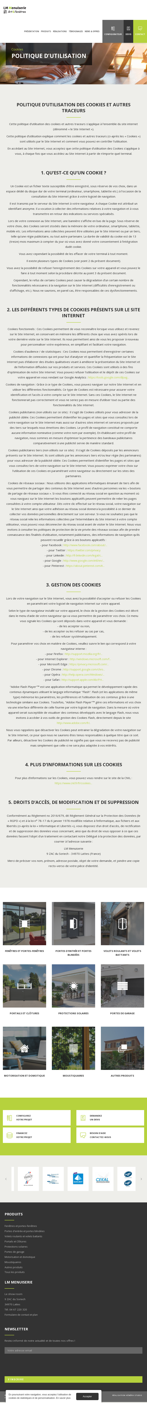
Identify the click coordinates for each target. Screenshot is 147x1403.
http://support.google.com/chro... (84, 669)
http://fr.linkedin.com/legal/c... (84, 555)
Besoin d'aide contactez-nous (101, 1135)
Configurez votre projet (24, 1118)
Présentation (31, 34)
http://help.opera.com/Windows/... (83, 674)
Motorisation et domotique (21, 1257)
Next (141, 1179)
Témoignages (76, 34)
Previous (6, 1179)
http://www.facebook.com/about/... (85, 545)
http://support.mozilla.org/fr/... (84, 654)
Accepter (87, 1396)
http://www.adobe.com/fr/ (73, 723)
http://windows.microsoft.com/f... (90, 659)
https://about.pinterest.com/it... (85, 566)
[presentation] (34, 1365)
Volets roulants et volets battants (24, 1237)
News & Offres (92, 34)
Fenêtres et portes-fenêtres (21, 1226)
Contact (140, 37)
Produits (46, 34)
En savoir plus (27, 1180)
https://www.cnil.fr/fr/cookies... (73, 783)
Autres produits (14, 1268)
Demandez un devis (96, 1118)
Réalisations (60, 34)
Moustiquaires (13, 1263)
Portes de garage (15, 1252)
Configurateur (113, 37)
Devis (128, 37)
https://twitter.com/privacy (84, 550)
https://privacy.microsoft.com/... (89, 664)
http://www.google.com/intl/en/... (83, 560)
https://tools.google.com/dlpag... (108, 377)
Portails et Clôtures (16, 1242)
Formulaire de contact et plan (22, 1315)
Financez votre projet (24, 1135)
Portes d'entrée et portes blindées (25, 1232)
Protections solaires (17, 1247)
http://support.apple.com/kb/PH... (82, 680)
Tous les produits (15, 1272)
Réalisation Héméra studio (127, 1396)
